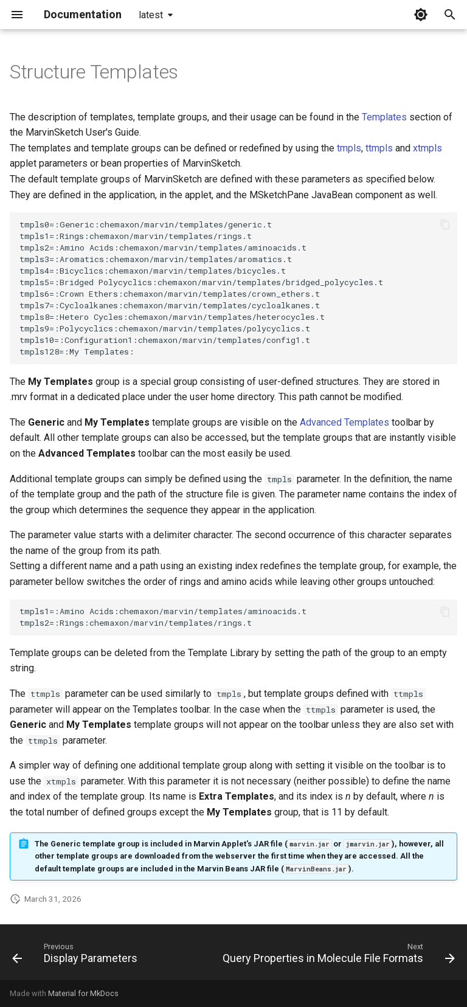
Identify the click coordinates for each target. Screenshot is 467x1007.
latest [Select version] (151, 15)
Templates (384, 117)
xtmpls (427, 148)
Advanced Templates (344, 422)
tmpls (349, 148)
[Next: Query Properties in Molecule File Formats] (337, 956)
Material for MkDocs (83, 993)
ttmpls (379, 148)
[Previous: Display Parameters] (76, 956)
